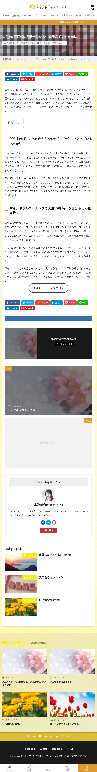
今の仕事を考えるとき (61, 681)
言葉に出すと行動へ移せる (55, 554)
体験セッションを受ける (48, 288)
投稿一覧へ (48, 530)
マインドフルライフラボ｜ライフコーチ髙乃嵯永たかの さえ (58, 756)
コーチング (44, 43)
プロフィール (41, 15)
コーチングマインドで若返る (64, 724)
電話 (68, 768)
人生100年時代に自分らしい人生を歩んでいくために (67, 59)
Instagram (57, 748)
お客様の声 (67, 15)
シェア (29, 768)
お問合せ (88, 15)
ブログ (78, 15)
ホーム (9, 768)
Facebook (29, 748)
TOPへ (87, 768)
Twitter (42, 748)
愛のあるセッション (51, 577)
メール (69, 748)
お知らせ (16, 15)
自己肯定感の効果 (50, 600)
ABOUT (27, 15)
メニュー (48, 768)
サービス (54, 15)
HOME (5, 15)
